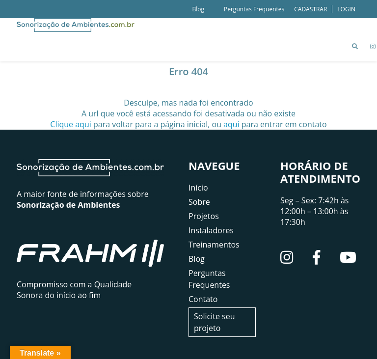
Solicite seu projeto (214, 322)
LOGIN (346, 9)
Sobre (199, 201)
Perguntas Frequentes (254, 9)
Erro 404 (188, 72)
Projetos (203, 216)
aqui (231, 124)
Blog (198, 9)
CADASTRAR (310, 9)
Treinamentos (214, 244)
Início (198, 187)
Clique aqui (70, 124)
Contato (202, 299)
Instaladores (211, 230)
